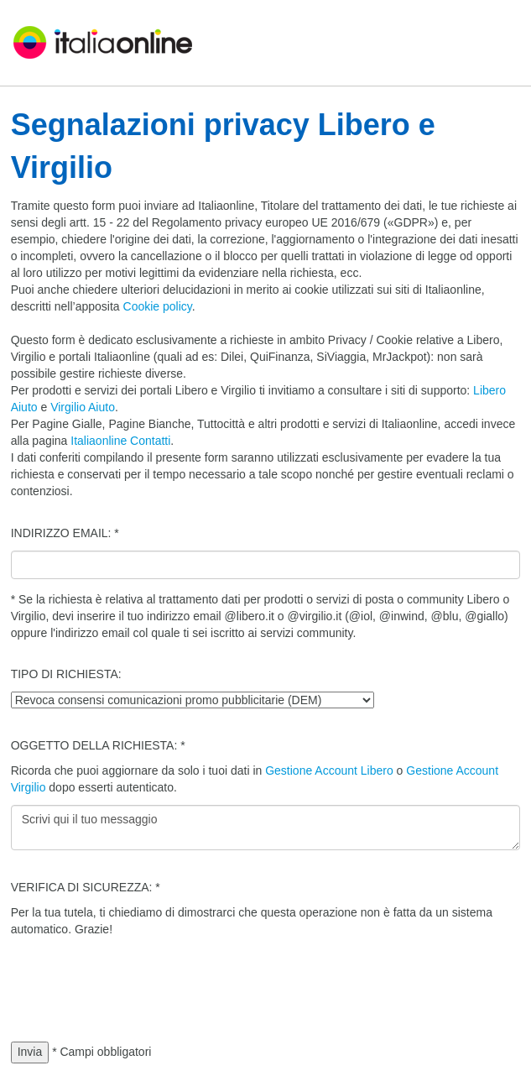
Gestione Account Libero (329, 770)
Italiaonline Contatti (120, 440)
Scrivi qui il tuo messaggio (266, 827)
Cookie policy (157, 306)
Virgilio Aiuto (82, 407)
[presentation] (138, 979)
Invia (30, 1051)
